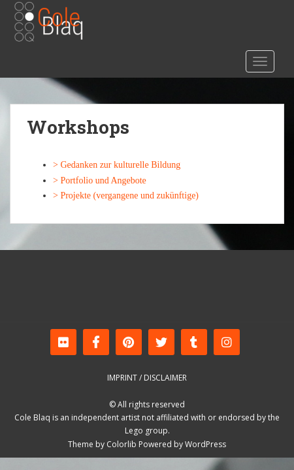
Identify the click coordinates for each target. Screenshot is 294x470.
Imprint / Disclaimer (147, 377)
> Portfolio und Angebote (99, 180)
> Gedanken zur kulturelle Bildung (116, 165)
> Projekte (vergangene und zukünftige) (126, 195)
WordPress (205, 444)
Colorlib (121, 444)
